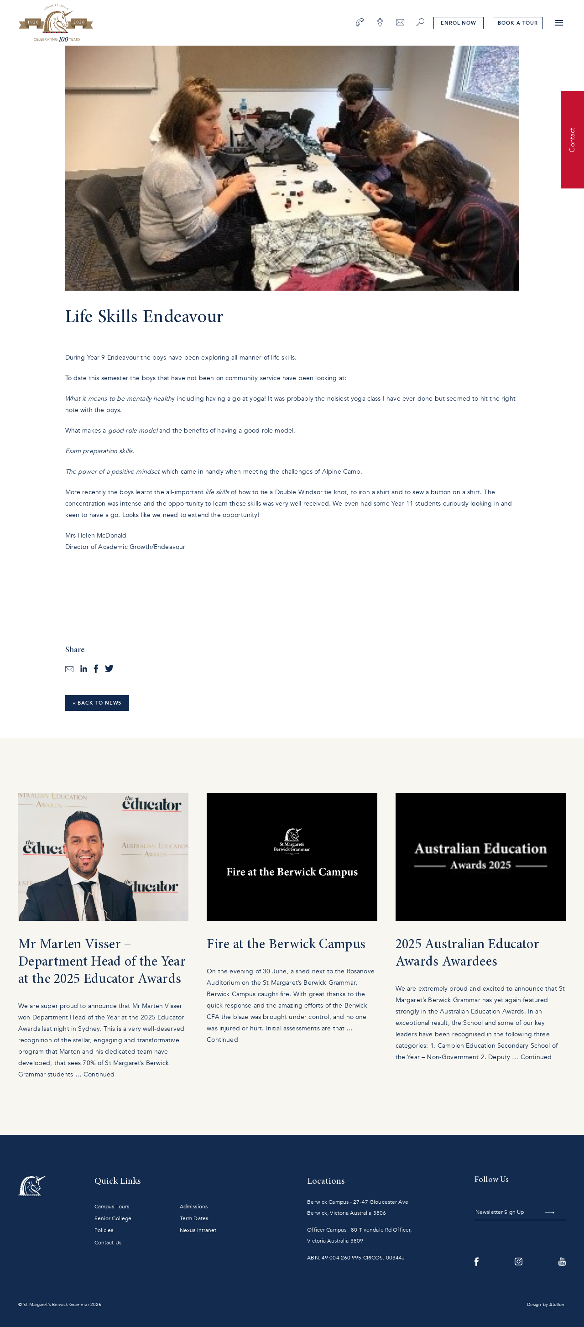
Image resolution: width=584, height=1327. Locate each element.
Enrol (458, 23)
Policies (104, 1230)
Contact (572, 139)
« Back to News (97, 703)
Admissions (194, 1206)
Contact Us (107, 1242)
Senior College (113, 1218)
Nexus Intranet (198, 1230)
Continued (99, 1074)
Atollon (556, 1304)
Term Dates (194, 1218)
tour (517, 23)
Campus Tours (111, 1206)
